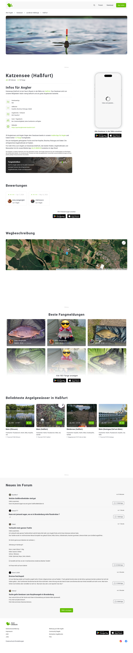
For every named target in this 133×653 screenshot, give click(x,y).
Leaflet (58, 269)
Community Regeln (54, 631)
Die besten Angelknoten (56, 634)
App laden (121, 5)
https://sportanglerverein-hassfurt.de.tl (23, 127)
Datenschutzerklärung (12, 628)
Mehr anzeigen (66, 610)
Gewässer (110, 5)
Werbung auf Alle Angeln (56, 628)
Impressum (9, 631)
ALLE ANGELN (36, 148)
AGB (7, 634)
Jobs (7, 637)
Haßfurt (47, 91)
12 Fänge (18, 138)
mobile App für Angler (58, 135)
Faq (50, 637)
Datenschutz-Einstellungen (15, 641)
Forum (100, 5)
